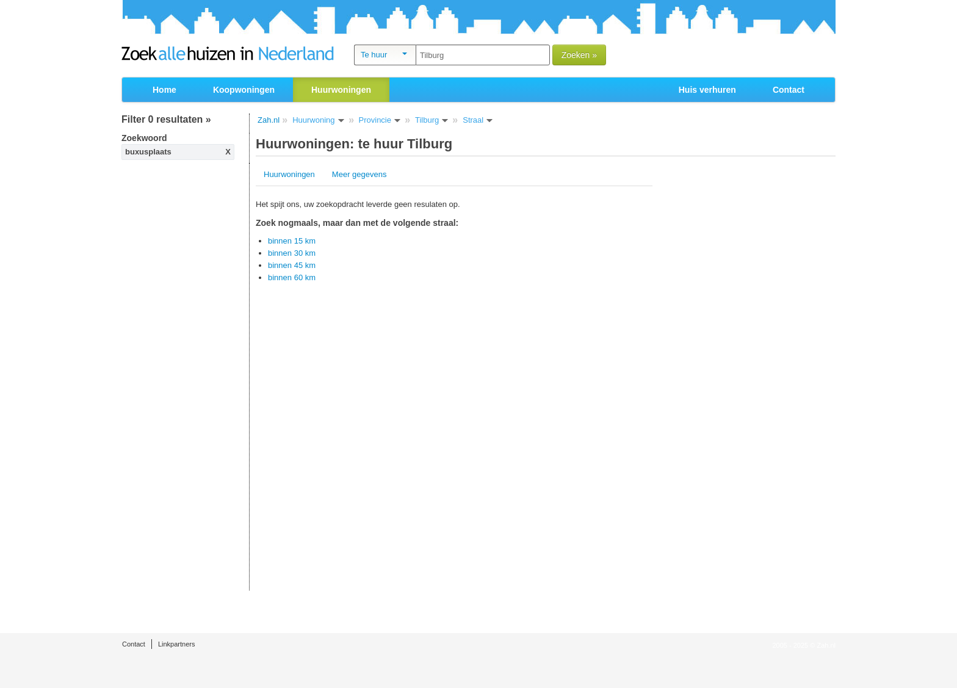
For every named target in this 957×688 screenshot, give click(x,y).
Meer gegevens (359, 174)
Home (164, 90)
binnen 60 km (292, 277)
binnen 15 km (292, 240)
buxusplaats (148, 151)
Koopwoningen (244, 90)
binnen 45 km (292, 265)
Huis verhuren (707, 90)
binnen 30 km (292, 253)
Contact (788, 90)
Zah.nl (269, 120)
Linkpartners (176, 644)
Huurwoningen (289, 174)
